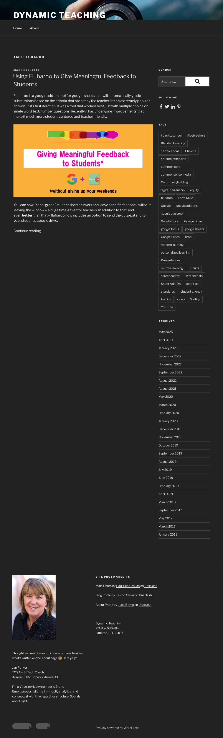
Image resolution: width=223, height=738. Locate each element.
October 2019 (168, 445)
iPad (188, 237)
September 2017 (170, 510)
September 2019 (170, 453)
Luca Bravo (126, 604)
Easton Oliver (125, 595)
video (181, 299)
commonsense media (176, 174)
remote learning (172, 268)
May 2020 (166, 396)
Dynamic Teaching (59, 15)
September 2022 (170, 372)
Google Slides (170, 237)
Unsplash (150, 586)
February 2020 (169, 413)
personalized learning (175, 252)
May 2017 (165, 518)
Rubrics (193, 268)
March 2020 (167, 405)
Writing (195, 299)
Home (17, 28)
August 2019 (168, 461)
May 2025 (166, 332)
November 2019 (170, 437)
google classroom (173, 213)
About (34, 28)
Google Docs (169, 221)
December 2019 (170, 429)
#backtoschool (171, 135)
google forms (170, 229)
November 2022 (170, 364)
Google (166, 205)
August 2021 (167, 388)
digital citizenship (173, 190)
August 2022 (168, 380)
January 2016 (168, 534)
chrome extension (173, 159)
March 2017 (167, 526)
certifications (170, 151)
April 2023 (166, 340)
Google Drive (193, 221)
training (166, 299)
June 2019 (166, 477)
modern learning (172, 244)
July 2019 (165, 469)
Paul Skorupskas (128, 586)
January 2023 (168, 348)
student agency (191, 291)
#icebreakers (196, 135)
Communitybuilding (174, 182)
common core (170, 166)
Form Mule (185, 198)
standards (168, 291)
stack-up (192, 283)
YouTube (167, 307)
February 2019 (169, 486)
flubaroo (167, 198)
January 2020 (168, 421)
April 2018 (166, 494)
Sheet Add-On (171, 283)
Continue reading (27, 231)
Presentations (170, 260)
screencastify (170, 276)
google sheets (194, 229)
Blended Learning (173, 143)
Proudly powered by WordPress (117, 728)
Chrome (190, 151)
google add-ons (187, 205)
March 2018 (167, 502)
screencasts (194, 276)
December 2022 (170, 356)
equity (194, 190)
